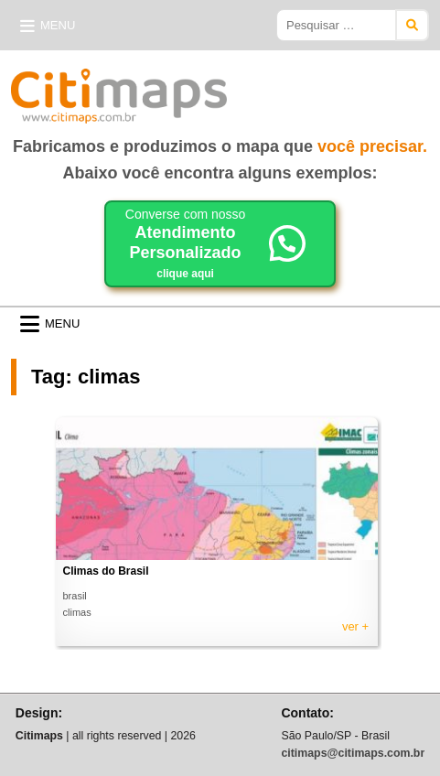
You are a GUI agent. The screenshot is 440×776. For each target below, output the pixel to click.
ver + (355, 626)
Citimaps (267, 88)
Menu (57, 25)
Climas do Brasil (106, 571)
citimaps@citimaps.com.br (352, 753)
